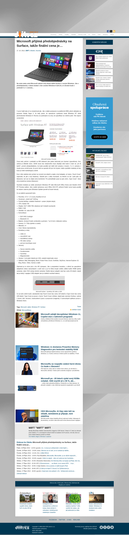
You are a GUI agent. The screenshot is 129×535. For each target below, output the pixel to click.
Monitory (105, 34)
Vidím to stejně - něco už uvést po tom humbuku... (58, 458)
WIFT (27, 50)
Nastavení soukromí (37, 532)
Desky (60, 34)
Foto (99, 34)
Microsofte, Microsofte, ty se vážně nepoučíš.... (62, 455)
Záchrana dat (75, 483)
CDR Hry (99, 51)
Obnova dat (67, 483)
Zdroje (112, 34)
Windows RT (36, 307)
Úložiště (73, 34)
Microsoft (24, 307)
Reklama (76, 520)
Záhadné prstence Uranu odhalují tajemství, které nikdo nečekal (103, 72)
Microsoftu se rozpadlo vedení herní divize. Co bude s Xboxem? (61, 365)
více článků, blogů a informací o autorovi (40, 436)
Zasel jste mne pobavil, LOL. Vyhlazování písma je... (58, 471)
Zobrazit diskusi (22, 473)
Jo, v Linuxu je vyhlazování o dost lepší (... (54, 448)
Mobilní (32, 50)
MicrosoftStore (26, 310)
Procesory (53, 34)
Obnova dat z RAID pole (56, 483)
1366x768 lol (44, 453)
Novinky (38, 50)
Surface (42, 307)
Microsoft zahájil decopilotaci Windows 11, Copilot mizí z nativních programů (61, 315)
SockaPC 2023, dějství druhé (103, 162)
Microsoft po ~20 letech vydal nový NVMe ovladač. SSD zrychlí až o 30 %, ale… (60, 379)
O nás (69, 520)
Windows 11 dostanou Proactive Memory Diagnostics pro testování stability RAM (60, 348)
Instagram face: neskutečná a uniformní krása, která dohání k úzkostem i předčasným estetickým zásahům (50, 508)
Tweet (79, 306)
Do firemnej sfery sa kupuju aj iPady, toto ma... (66, 461)
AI (89, 34)
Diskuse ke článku (24, 442)
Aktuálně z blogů (99, 150)
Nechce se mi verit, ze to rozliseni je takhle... (55, 450)
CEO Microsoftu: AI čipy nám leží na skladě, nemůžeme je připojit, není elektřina (58, 413)
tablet (29, 307)
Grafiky (67, 34)
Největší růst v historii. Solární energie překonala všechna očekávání (103, 79)
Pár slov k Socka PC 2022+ (103, 176)
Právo (93, 34)
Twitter (62, 520)
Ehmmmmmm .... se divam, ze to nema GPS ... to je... (57, 463)
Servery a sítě (82, 34)
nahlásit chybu (76, 309)
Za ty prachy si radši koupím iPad (57, 466)
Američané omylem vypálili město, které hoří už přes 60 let (26, 506)
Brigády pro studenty (64, 485)
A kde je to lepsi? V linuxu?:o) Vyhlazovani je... (55, 468)
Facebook (53, 520)
